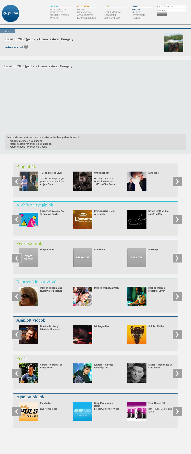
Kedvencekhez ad (14, 47)
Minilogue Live (101, 326)
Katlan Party (106, 288)
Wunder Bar (52, 212)
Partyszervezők (86, 18)
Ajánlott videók (30, 320)
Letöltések (138, 15)
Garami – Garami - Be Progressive (51, 366)
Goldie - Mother (156, 326)
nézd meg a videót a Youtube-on (26, 141)
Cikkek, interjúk (59, 15)
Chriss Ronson (101, 173)
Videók (136, 9)
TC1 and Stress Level (51, 173)
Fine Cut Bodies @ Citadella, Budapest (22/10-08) (50, 329)
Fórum (81, 9)
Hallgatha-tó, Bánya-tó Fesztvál (51, 289)
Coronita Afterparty (106, 215)
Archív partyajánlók (34, 204)
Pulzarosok (84, 12)
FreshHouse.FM (156, 403)
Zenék (107, 9)
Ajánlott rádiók (30, 396)
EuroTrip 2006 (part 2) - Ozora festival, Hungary (39, 39)
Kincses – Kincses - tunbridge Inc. (104, 366)
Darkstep (153, 249)
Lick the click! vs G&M (159, 215)
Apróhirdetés (85, 15)
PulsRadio (45, 403)
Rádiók (136, 18)
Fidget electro (47, 249)
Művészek (110, 15)
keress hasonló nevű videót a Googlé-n (29, 146)
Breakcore (99, 249)
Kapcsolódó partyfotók (37, 281)
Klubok (136, 12)
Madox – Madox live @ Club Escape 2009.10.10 (160, 367)
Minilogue (153, 173)
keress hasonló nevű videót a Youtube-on (31, 144)
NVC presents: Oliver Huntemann (156, 291)
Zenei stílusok (112, 18)
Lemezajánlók (112, 12)
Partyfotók (57, 12)
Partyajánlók (58, 9)
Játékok (55, 18)
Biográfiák (26, 166)
